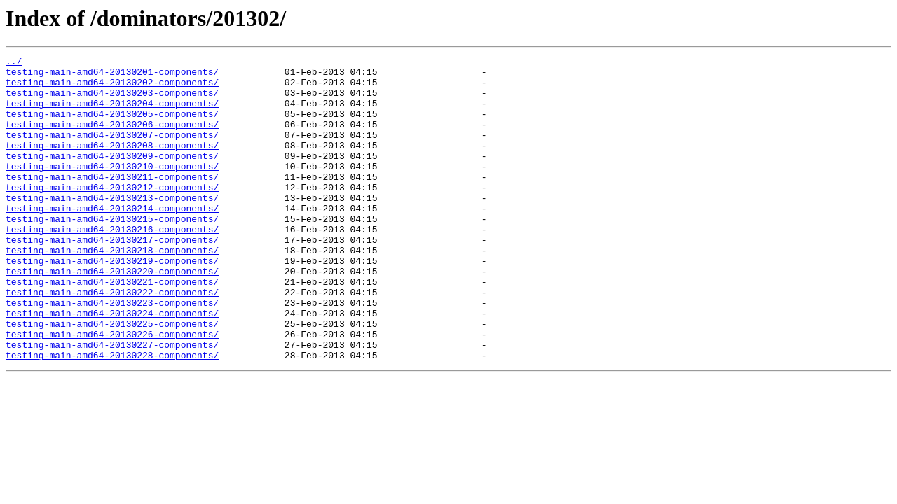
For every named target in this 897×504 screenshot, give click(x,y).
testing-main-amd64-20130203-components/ (112, 100)
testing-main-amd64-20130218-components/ (112, 290)
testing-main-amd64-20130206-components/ (112, 138)
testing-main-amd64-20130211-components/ (112, 201)
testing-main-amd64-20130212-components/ (112, 214)
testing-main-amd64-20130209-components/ (112, 176)
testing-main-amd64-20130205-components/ (112, 126)
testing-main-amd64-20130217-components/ (112, 277)
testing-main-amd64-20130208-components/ (112, 164)
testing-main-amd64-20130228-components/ (112, 416)
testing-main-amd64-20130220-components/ (112, 315)
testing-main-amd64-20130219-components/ (112, 302)
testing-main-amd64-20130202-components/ (112, 88)
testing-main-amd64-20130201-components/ (112, 75)
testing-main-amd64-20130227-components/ (112, 403)
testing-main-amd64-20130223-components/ (112, 352)
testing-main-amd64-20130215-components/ (112, 252)
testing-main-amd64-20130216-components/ (112, 264)
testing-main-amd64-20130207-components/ (112, 151)
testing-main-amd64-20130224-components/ (112, 365)
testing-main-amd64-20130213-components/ (112, 226)
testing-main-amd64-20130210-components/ (112, 189)
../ (14, 63)
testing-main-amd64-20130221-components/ (112, 327)
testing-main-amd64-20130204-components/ (112, 113)
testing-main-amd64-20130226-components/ (112, 390)
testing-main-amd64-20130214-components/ (112, 239)
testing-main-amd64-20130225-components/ (112, 378)
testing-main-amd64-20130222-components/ (112, 340)
